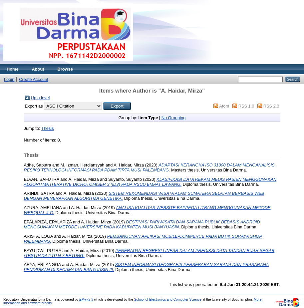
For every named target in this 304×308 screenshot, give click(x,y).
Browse (65, 69)
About (38, 69)
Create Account (33, 79)
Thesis (47, 128)
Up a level (40, 97)
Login (9, 79)
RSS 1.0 (246, 106)
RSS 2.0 (271, 106)
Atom (224, 106)
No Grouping (173, 117)
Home (13, 69)
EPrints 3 (86, 299)
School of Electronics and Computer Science (168, 299)
